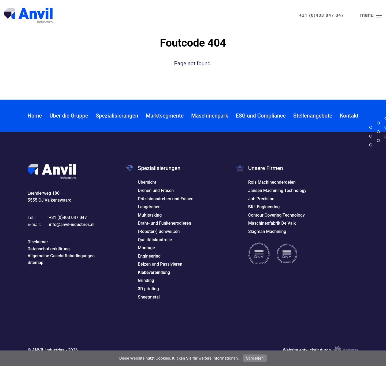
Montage (146, 247)
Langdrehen (149, 206)
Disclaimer (38, 241)
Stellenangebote (312, 115)
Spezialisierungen (117, 115)
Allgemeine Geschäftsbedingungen (61, 255)
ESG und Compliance (261, 115)
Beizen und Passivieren (160, 264)
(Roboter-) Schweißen (159, 231)
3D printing (148, 288)
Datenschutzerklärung (49, 248)
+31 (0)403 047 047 (321, 15)
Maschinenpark (209, 115)
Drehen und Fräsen (156, 190)
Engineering (149, 256)
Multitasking (150, 215)
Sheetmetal (149, 297)
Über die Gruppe (69, 115)
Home (35, 115)
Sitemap (35, 262)
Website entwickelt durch (321, 350)
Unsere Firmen (265, 168)
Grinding (146, 280)
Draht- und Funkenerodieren (164, 223)
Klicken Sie (181, 358)
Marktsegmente (165, 115)
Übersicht (147, 182)
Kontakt (349, 115)
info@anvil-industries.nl (72, 224)
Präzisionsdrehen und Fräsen (165, 198)
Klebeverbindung (154, 272)
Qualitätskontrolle (155, 239)
